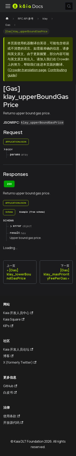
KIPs (8, 326)
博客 (8, 356)
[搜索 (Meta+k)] (69, 6)
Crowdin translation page (27, 70)
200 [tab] (9, 184)
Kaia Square (13, 319)
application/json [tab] (16, 141)
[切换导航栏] (8, 6)
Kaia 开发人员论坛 (18, 349)
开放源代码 (13, 422)
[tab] (9, 212)
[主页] (7, 18)
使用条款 (11, 416)
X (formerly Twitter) (19, 362)
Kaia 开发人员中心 (18, 313)
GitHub (10, 386)
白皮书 (10, 392)
